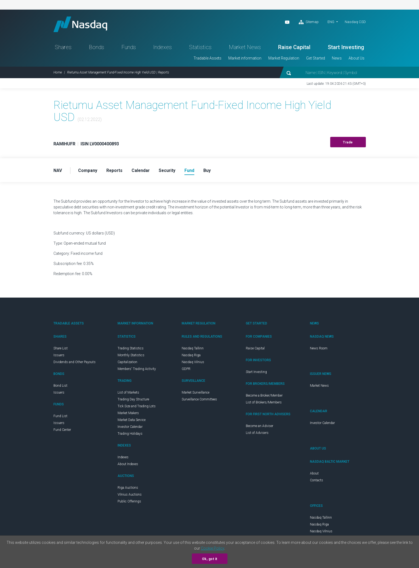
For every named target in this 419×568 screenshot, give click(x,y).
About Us (356, 59)
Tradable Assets (207, 59)
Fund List (60, 417)
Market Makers (128, 414)
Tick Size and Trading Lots (137, 407)
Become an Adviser (259, 427)
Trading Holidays (130, 435)
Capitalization (127, 363)
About (314, 474)
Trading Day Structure (133, 400)
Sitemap (309, 22)
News (337, 59)
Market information (244, 59)
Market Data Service (132, 421)
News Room (318, 349)
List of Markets (128, 393)
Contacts (316, 481)
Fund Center (62, 431)
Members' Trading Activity (137, 370)
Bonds (96, 48)
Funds (128, 48)
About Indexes (128, 465)
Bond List (60, 387)
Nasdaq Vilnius (193, 363)
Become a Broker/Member (264, 397)
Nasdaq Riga (191, 356)
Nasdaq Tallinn (193, 349)
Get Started (315, 59)
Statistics (200, 48)
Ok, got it (209, 559)
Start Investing (346, 48)
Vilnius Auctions (130, 496)
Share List (60, 349)
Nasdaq (82, 24)
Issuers (58, 356)
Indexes (162, 48)
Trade (348, 143)
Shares (63, 48)
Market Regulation (283, 59)
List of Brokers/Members (264, 403)
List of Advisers (257, 434)
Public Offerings (129, 502)
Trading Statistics (131, 349)
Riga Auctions (128, 489)
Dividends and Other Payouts (74, 363)
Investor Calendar (130, 428)
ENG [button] (330, 22)
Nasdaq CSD (355, 22)
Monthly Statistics (131, 356)
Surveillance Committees (199, 400)
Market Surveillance (195, 393)
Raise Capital (294, 48)
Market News (245, 48)
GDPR (186, 370)
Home (57, 73)
